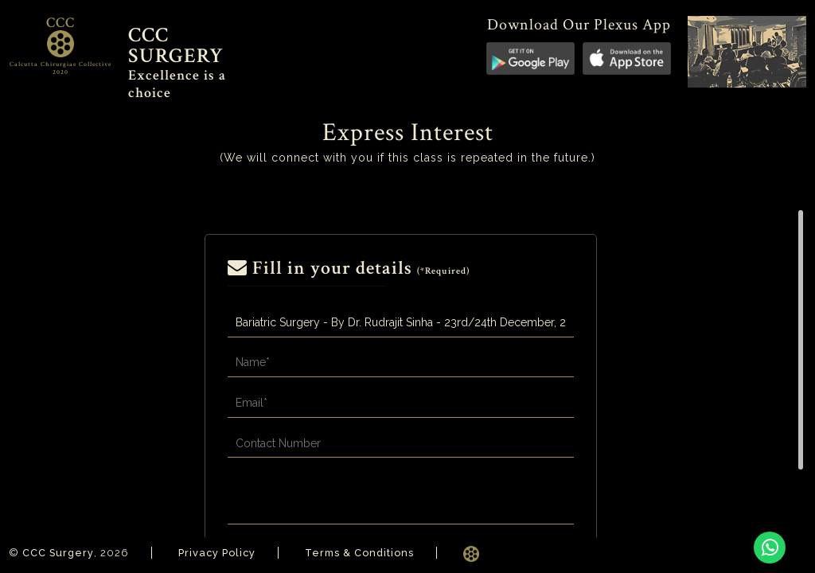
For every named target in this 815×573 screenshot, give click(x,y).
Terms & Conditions (364, 553)
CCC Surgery (59, 553)
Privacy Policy (219, 553)
